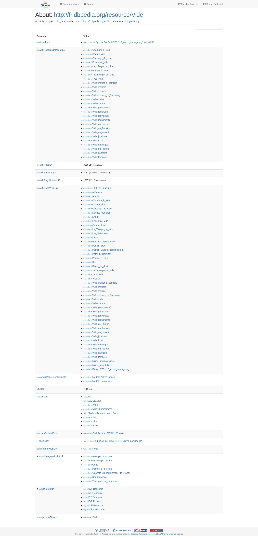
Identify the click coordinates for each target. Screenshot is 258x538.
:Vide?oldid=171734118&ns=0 (103, 433)
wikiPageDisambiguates (50, 50)
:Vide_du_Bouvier (96, 128)
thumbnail (43, 42)
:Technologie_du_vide (98, 74)
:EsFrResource (93, 501)
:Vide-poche (93, 99)
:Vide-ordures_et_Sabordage (102, 95)
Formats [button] (91, 4)
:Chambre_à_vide (96, 50)
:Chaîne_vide (94, 54)
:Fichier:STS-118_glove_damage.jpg (106, 369)
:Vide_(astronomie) (97, 107)
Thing (57, 21)
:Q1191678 (92, 400)
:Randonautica (95, 477)
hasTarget (45, 489)
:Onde (90, 464)
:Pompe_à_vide (95, 70)
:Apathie (91, 196)
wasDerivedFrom (47, 433)
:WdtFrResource (93, 509)
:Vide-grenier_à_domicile (100, 83)
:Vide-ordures (94, 91)
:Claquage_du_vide (97, 58)
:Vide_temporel (95, 157)
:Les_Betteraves (95, 233)
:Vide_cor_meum (96, 124)
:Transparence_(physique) (100, 481)
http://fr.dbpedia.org (93, 21)
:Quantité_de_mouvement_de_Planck (106, 473)
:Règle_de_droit (95, 266)
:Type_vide (93, 78)
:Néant (91, 237)
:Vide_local (93, 140)
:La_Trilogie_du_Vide (98, 66)
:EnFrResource (93, 505)
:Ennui (90, 217)
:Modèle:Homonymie (98, 381)
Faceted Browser (188, 4)
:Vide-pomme (94, 103)
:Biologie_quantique (97, 456)
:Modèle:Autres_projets (99, 377)
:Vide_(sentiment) (96, 120)
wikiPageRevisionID (49, 180)
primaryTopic (47, 517)
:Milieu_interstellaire (97, 365)
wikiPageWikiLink (47, 188)
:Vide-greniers (94, 87)
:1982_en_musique (97, 188)
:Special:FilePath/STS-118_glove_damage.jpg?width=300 (118, 42)
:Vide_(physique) (96, 116)
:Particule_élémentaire (99, 241)
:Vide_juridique (95, 136)
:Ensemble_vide (95, 62)
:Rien (90, 262)
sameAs (42, 396)
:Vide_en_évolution (97, 132)
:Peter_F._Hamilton (97, 254)
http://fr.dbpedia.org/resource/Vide (98, 14)
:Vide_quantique (95, 144)
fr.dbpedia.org (132, 21)
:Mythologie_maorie (97, 460)
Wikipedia (106, 534)
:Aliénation (93, 192)
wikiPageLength (46, 172)
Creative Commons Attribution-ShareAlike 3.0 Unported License (157, 534)
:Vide (87, 396)
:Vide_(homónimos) (97, 409)
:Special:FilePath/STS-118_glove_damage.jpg (112, 441)
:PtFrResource (93, 497)
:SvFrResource (93, 489)
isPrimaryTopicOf (47, 448)
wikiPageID (44, 164)
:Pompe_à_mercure (97, 468)
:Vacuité (91, 278)
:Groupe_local (94, 225)
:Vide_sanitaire (95, 153)
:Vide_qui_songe (96, 148)
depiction (43, 441)
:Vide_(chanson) (95, 111)
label (41, 389)
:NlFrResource (93, 493)
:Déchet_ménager (96, 212)
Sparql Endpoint (213, 4)
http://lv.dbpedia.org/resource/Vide (100, 413)
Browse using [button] (69, 4)
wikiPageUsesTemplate (51, 377)
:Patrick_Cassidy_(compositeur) (103, 249)
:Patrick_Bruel (94, 245)
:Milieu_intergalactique (99, 361)
